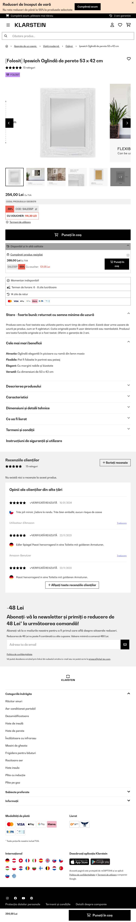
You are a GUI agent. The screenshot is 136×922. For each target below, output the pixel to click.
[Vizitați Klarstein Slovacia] (54, 861)
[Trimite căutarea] (5, 36)
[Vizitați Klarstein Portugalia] (61, 868)
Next (127, 123)
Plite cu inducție (15, 775)
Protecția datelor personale (22, 904)
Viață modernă (51, 46)
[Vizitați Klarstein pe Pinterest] (32, 898)
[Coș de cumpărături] (128, 25)
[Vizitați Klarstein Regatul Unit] (48, 861)
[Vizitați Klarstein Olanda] (54, 868)
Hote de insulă (14, 723)
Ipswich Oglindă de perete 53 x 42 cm (99, 46)
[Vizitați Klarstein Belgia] (48, 868)
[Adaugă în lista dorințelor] (129, 59)
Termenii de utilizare (107, 874)
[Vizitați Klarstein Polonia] (14, 868)
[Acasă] (9, 46)
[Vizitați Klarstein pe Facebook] (15, 898)
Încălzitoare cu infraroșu (20, 738)
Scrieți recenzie (115, 462)
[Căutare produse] (68, 36)
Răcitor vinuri (13, 701)
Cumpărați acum (87, 6)
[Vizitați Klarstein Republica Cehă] (61, 861)
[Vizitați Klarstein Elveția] (21, 861)
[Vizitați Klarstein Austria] (14, 861)
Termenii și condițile (58, 904)
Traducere (122, 523)
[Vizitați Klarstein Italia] (34, 861)
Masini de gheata (16, 745)
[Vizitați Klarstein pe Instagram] (7, 898)
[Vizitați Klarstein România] (27, 868)
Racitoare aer (14, 760)
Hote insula (12, 767)
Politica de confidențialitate (19, 654)
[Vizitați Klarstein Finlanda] (41, 868)
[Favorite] (120, 25)
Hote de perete (14, 730)
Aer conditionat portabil (20, 708)
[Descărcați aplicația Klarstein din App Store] (79, 862)
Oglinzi (69, 46)
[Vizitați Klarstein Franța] (27, 861)
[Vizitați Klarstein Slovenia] (7, 876)
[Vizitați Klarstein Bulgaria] (34, 868)
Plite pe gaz (12, 782)
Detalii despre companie (91, 904)
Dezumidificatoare (17, 716)
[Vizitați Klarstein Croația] (21, 868)
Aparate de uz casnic (25, 46)
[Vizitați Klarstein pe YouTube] (23, 898)
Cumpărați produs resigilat (26, 254)
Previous (8, 123)
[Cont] (112, 25)
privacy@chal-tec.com (99, 659)
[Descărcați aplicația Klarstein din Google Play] (100, 862)
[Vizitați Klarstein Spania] (41, 861)
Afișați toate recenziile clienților (72, 585)
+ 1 (120, 177)
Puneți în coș (68, 235)
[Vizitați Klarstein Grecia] (14, 876)
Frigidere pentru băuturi (20, 753)
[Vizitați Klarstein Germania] (7, 861)
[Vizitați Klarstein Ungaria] (7, 868)
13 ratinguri (29, 67)
